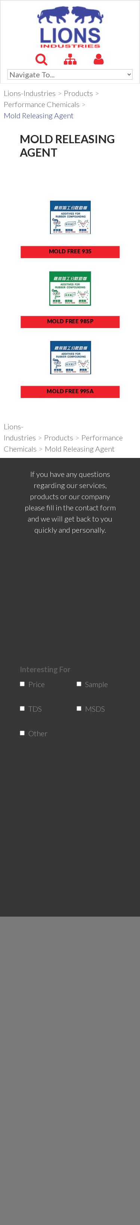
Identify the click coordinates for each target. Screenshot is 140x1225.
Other (33, 733)
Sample (90, 684)
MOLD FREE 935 (70, 251)
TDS (33, 708)
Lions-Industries (30, 93)
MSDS (90, 708)
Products (78, 93)
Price (33, 684)
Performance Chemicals (42, 104)
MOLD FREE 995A (70, 391)
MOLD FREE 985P (70, 321)
